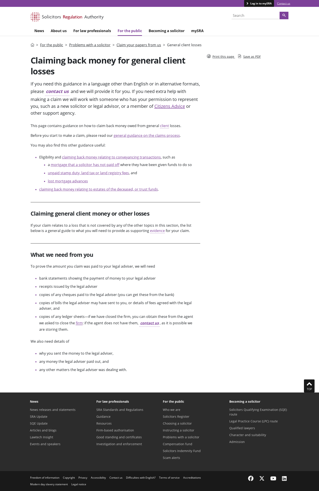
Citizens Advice (169, 106)
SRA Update (38, 416)
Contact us (283, 3)
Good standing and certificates (119, 437)
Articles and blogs (43, 430)
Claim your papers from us (139, 45)
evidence (157, 230)
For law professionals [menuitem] (92, 30)
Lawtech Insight (41, 437)
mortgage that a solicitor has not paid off (85, 164)
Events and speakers (45, 444)
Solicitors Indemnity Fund (182, 451)
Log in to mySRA (261, 3)
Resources (104, 423)
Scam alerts (171, 458)
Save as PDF (249, 56)
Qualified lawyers (242, 428)
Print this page (221, 56)
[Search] (284, 15)
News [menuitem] (39, 30)
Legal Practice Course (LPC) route (253, 421)
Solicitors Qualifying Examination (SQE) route (258, 412)
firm (79, 323)
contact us (57, 91)
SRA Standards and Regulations (119, 410)
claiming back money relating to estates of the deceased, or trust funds (98, 189)
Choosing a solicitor (177, 423)
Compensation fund (177, 444)
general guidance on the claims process (147, 135)
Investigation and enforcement (119, 444)
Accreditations (192, 477)
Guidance (103, 416)
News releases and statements (53, 410)
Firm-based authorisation (115, 430)
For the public (51, 45)
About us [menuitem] (59, 30)
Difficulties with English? (141, 477)
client (164, 125)
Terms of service (169, 477)
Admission (237, 442)
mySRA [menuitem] (197, 30)
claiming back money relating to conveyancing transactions (111, 157)
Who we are (171, 410)
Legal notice (78, 484)
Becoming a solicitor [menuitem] (167, 30)
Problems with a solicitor (90, 45)
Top (309, 386)
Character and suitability (247, 435)
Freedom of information (44, 477)
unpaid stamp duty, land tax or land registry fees (88, 172)
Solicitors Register (176, 416)
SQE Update (39, 423)
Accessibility (98, 477)
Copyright (69, 477)
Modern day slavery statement (49, 484)
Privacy (82, 477)
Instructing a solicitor (178, 430)
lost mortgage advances (68, 181)
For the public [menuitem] (130, 30)
